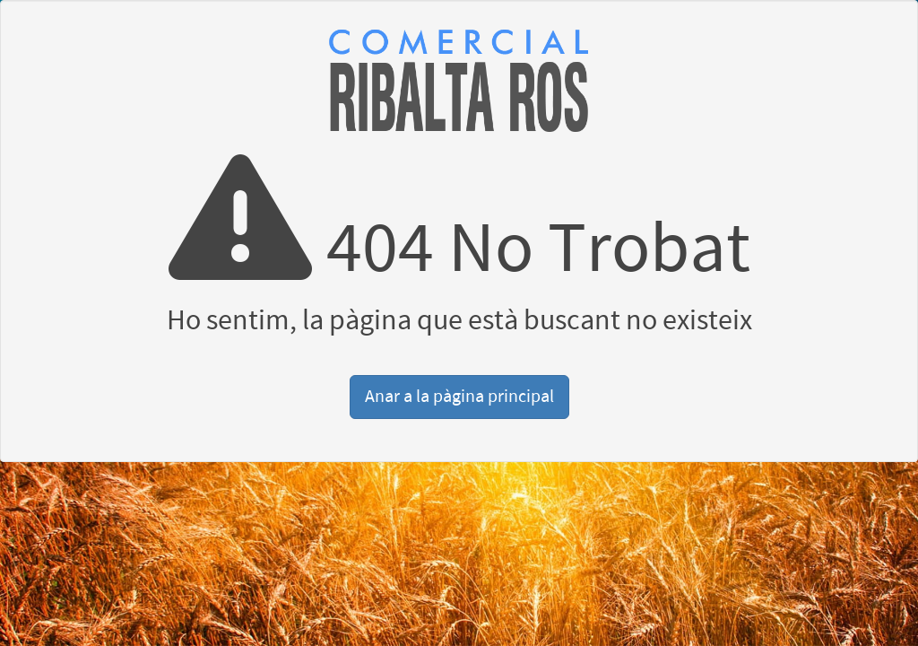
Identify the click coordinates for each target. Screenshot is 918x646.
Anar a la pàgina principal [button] (459, 396)
